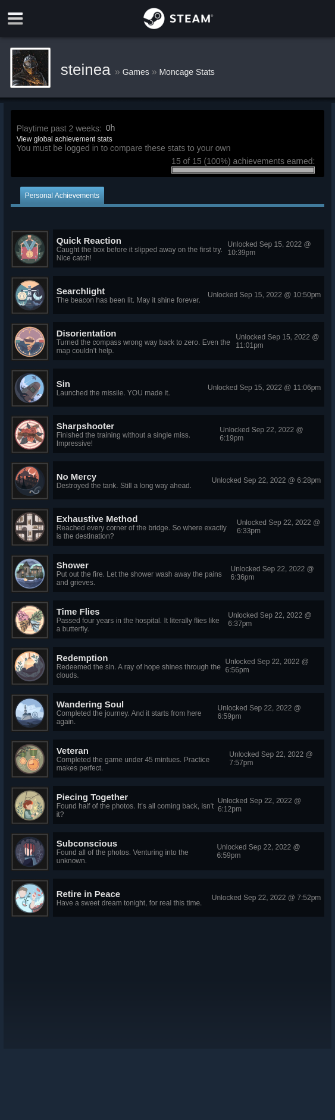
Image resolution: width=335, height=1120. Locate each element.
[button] (168, 249)
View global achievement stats (64, 139)
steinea (88, 69)
